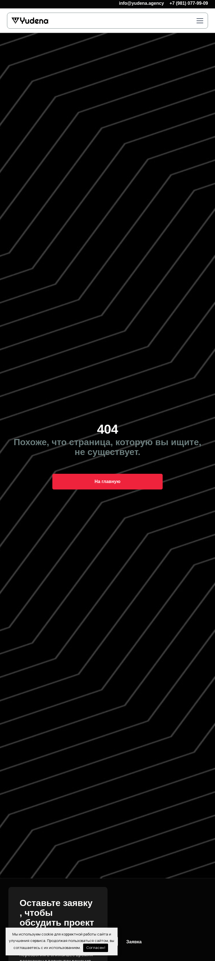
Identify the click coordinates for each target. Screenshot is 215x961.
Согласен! (95, 947)
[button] (200, 21)
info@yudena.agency (141, 3)
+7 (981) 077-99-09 (189, 3)
